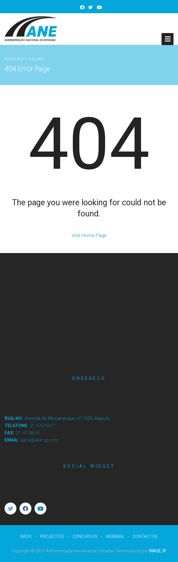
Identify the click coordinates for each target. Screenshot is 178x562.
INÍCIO (26, 536)
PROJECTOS (52, 536)
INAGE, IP (157, 550)
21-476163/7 (42, 425)
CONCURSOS (85, 536)
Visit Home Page (89, 235)
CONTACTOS (145, 536)
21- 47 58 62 (28, 432)
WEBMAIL (115, 536)
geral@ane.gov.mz (39, 440)
